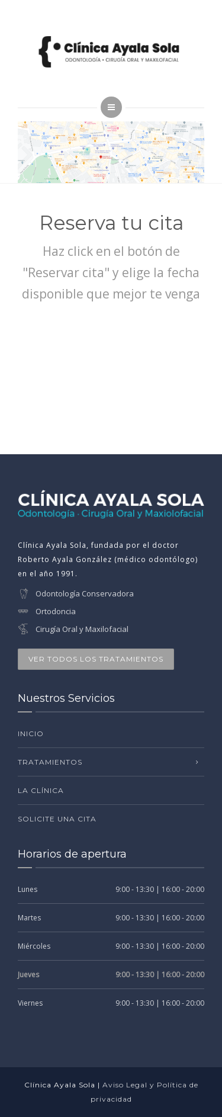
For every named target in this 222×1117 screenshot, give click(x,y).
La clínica (41, 790)
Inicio (31, 733)
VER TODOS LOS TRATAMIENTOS (95, 658)
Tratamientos (50, 761)
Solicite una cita (57, 818)
